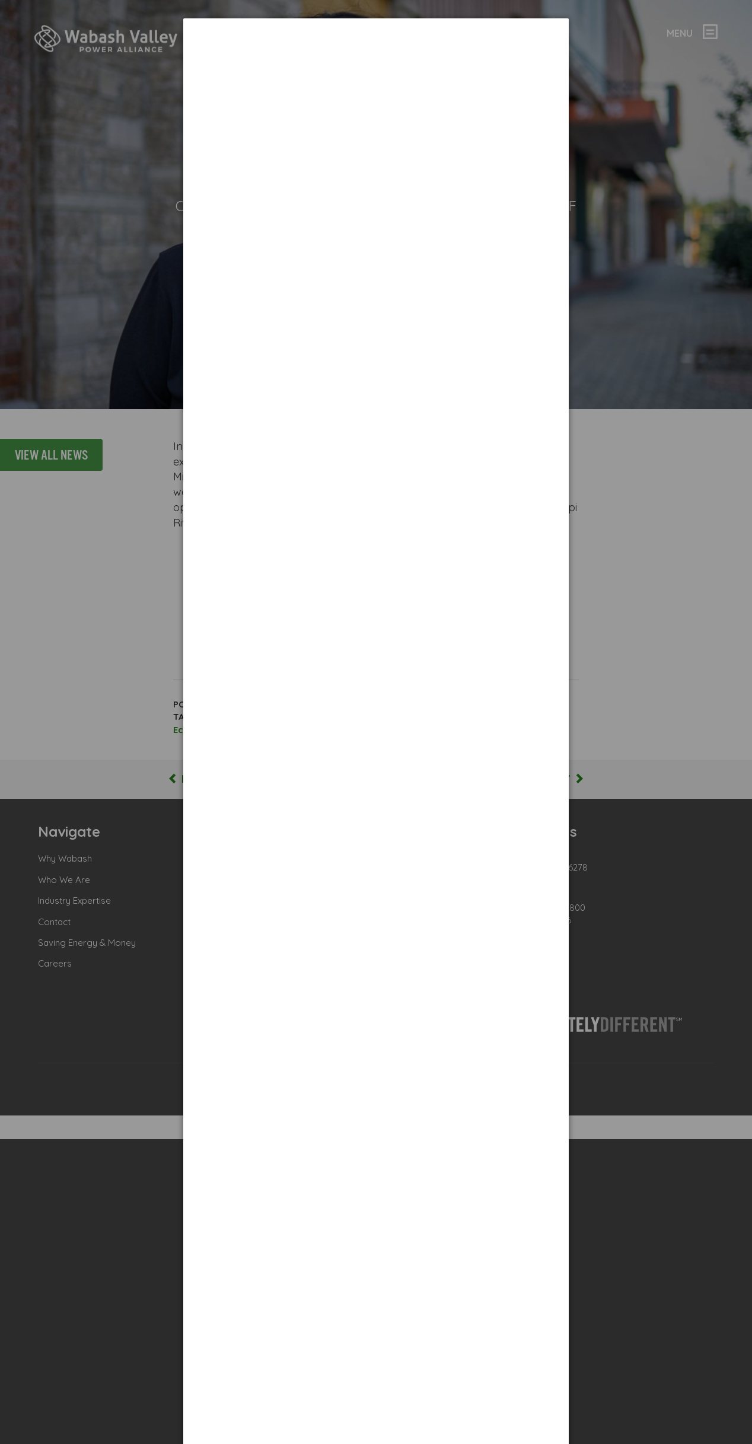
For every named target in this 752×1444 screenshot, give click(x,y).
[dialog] (376, 62)
